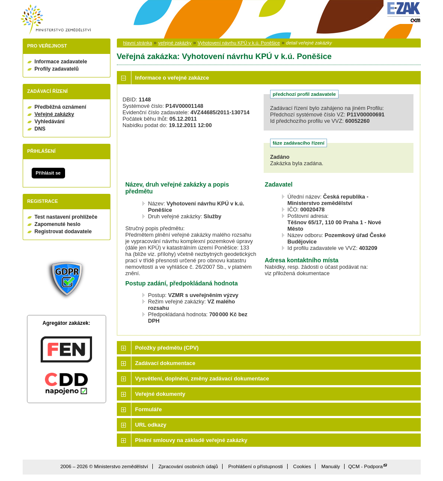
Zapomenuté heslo (57, 224)
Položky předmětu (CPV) (167, 347)
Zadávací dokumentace (165, 363)
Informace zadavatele (61, 62)
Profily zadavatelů (57, 69)
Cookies (302, 466)
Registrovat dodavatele (63, 232)
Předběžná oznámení (60, 107)
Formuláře (148, 409)
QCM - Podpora (365, 466)
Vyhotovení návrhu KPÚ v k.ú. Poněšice (239, 42)
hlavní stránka (137, 42)
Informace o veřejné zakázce (172, 77)
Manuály (330, 466)
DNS (40, 129)
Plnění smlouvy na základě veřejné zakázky (191, 440)
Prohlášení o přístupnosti (255, 466)
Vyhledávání (50, 122)
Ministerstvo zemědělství (56, 19)
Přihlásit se (48, 172)
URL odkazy (150, 425)
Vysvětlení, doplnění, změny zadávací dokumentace (202, 378)
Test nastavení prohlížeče (66, 217)
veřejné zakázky (174, 42)
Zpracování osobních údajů (188, 466)
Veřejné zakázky (54, 114)
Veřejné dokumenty (160, 394)
